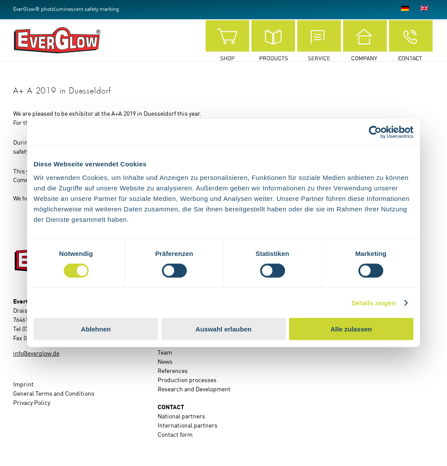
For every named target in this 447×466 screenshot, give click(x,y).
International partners (187, 426)
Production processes (187, 380)
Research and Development (194, 390)
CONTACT (171, 407)
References (173, 371)
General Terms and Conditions (53, 394)
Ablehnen (95, 329)
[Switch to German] (405, 9)
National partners (181, 417)
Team (165, 353)
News (165, 362)
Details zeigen (373, 302)
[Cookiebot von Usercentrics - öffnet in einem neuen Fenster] (375, 131)
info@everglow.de (36, 354)
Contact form (175, 435)
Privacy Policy (31, 403)
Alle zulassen (351, 329)
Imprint (23, 385)
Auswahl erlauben (223, 329)
